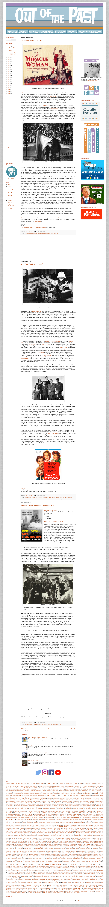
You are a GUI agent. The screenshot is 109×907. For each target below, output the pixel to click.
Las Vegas (63, 845)
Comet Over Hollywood (53, 433)
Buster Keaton (43, 798)
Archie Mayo (82, 789)
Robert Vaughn (58, 872)
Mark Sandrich (21, 852)
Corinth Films (42, 805)
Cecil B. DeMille (62, 799)
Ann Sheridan (77, 787)
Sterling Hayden (76, 879)
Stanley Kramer (27, 879)
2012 (9, 83)
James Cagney (78, 834)
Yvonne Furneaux (56, 892)
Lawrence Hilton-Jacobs (10, 847)
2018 (9, 71)
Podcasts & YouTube (10, 190)
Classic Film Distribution (37, 804)
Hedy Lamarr (13, 829)
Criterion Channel (68, 805)
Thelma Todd (28, 883)
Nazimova (86, 858)
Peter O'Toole (12, 866)
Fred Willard (61, 821)
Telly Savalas (75, 882)
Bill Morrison (10, 793)
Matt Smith (27, 854)
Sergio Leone (24, 876)
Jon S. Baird (78, 841)
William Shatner (76, 891)
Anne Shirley (38, 789)
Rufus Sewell (87, 873)
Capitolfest (50, 798)
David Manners (46, 105)
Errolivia (61, 815)
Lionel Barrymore (33, 499)
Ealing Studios (22, 812)
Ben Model (76, 792)
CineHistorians (59, 802)
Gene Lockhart (62, 822)
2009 (9, 89)
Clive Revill (76, 804)
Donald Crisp (29, 811)
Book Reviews (37, 724)
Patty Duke (84, 862)
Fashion (8, 817)
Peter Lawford (90, 864)
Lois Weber (95, 848)
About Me (10, 202)
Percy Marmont (35, 864)
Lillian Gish (31, 848)
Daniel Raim (50, 806)
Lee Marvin (31, 847)
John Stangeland (36, 841)
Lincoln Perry (50, 848)
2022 (9, 63)
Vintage (100, 886)
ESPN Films (66, 815)
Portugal (75, 866)
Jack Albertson (98, 832)
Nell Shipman (92, 858)
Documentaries (78, 809)
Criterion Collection (76, 805)
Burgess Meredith (13, 798)
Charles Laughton (20, 801)
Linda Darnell (57, 848)
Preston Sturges (9, 867)
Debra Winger (75, 808)
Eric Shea (35, 815)
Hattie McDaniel (47, 355)
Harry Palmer (71, 828)
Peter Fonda (84, 864)
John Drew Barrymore (62, 839)
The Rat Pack (15, 883)
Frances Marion (58, 819)
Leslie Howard (84, 847)
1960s (25, 724)
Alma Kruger (13, 787)
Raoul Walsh (52, 867)
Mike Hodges (13, 857)
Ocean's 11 (14, 861)
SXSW (9, 882)
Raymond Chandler (66, 867)
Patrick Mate (78, 862)
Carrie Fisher (13, 799)
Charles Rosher (28, 801)
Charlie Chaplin (57, 801)
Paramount (42, 862)
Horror (12, 831)
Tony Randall (14, 885)
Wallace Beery (35, 888)
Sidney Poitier (92, 876)
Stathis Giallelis (55, 879)
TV (46, 885)
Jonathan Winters (85, 841)
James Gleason (10, 835)
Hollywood (95, 829)
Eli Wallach (70, 814)
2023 (9, 61)
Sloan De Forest (38, 877)
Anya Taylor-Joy (60, 789)
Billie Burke (26, 793)
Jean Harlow (38, 836)
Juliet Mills (62, 842)
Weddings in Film (60, 889)
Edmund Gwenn (87, 812)
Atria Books (38, 790)
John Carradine (47, 839)
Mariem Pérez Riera (65, 851)
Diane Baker (35, 809)
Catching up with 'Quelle (35, 799)
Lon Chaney (100, 848)
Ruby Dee (75, 873)
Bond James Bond (33, 795)
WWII (63, 499)
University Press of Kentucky (16, 886)
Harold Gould (8, 828)
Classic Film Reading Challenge (10, 194)
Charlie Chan (50, 801)
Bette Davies (82, 792)
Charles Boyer (90, 799)
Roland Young (27, 873)
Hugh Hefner (55, 831)
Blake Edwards (72, 793)
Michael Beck (34, 855)
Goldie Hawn (96, 825)
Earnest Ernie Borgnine (31, 812)
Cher (77, 801)
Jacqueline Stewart (48, 834)
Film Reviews (45, 233)
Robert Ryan (44, 872)
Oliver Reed (41, 861)
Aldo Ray (9, 786)
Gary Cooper (35, 822)
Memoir (100, 854)
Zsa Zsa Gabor (76, 892)
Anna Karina (96, 787)
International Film (63, 832)
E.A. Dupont (16, 812)
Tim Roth (76, 883)
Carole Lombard (96, 798)
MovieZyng (100, 857)
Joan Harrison (96, 838)
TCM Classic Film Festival (51, 882)
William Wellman (83, 891)
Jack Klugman (20, 834)
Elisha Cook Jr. (84, 814)
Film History (57, 817)
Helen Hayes (35, 829)
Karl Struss (73, 842)
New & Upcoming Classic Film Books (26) (37, 737)
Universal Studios (89, 885)
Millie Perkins (32, 857)
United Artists (81, 885)
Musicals (24, 858)
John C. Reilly (39, 839)
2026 (9, 46)
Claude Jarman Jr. (46, 804)
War (70, 888)
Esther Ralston (73, 815)
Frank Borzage (96, 819)
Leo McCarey (56, 847)
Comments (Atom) (31, 730)
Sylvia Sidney (29, 882)
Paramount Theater (50, 862)
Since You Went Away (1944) (32, 264)
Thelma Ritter (21, 883)
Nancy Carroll (41, 858)
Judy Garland (42, 842)
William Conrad (32, 891)
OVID (7, 862)
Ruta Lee (12, 874)
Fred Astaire (40, 821)
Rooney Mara (55, 873)
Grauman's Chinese (28, 826)
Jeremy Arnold (33, 838)
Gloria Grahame (74, 825)
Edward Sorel (43, 814)
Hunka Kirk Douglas (80, 831)
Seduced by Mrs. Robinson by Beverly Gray (37, 505)
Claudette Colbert (31, 497)
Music (19, 858)
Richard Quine (10, 870)
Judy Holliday (49, 842)
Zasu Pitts (63, 892)
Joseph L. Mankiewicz (12, 842)
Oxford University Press (15, 862)
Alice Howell (49, 786)
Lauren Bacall (85, 845)
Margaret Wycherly (41, 851)
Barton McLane (31, 792)
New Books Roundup (11, 860)
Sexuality (30, 876)
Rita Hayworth (39, 870)
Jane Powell (65, 835)
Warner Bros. (18, 889)
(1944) (52, 341)
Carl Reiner (55, 798)
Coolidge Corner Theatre (34, 805)
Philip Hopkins (32, 866)
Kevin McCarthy (49, 844)
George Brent (95, 822)
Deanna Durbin (53, 808)
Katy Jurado (24, 844)
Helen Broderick (21, 829)
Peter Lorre (96, 864)
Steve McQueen (14, 880)
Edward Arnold (11, 814)
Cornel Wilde (49, 805)
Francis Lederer (81, 819)
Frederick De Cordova (69, 821)
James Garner (100, 834)
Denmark (101, 808)
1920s (33, 783)
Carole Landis (88, 798)
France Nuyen (51, 819)
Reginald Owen (13, 869)
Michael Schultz (72, 855)
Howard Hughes (42, 831)
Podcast (71, 866)
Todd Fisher (93, 883)
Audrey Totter (62, 790)
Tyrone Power (51, 885)
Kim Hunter (56, 844)
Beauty (56, 792)
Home (48, 728)
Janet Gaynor (96, 835)
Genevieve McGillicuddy (79, 822)
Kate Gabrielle (80, 842)
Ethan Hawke (79, 815)
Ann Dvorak (58, 787)
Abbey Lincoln (98, 783)
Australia (67, 790)
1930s (25, 233)
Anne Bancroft (30, 724)
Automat (72, 790)
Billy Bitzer (32, 793)
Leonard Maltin (69, 847)
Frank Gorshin (13, 821)
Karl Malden (67, 842)
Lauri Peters (99, 845)
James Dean (93, 834)
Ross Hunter (61, 873)
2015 (9, 77)
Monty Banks (71, 857)
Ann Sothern (84, 787)
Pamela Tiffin (35, 862)
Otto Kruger (83, 861)
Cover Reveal (60, 805)
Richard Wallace (17, 870)
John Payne (23, 841)
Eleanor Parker (63, 814)
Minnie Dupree (46, 857)
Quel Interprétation (30, 867)
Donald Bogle (16, 811)
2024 (9, 59)
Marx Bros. (70, 852)
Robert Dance (68, 870)
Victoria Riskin (78, 886)
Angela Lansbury (27, 787)
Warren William (45, 889)
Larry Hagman (50, 845)
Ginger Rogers (52, 825)
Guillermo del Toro (73, 826)
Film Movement (69, 817)
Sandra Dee (66, 874)
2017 (9, 73)
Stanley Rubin (35, 879)
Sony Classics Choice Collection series (58, 218)
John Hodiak (97, 839)
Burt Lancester (21, 798)
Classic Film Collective (27, 804)
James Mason (25, 835)
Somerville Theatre (57, 877)
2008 (9, 91)
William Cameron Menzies (16, 891)
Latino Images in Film (71, 845)
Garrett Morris (29, 822)
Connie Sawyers (100, 804)
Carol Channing (70, 798)
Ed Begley (40, 812)
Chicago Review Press (91, 801)
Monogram (66, 857)
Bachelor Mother (85, 790)
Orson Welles (73, 861)
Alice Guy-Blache (42, 786)
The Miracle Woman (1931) (31, 40)
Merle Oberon (8, 855)
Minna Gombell (39, 857)
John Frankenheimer (89, 839)
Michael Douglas (65, 855)
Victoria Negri (72, 886)
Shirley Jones (52, 876)
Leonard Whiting (77, 847)
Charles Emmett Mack (10, 801)
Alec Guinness (15, 786)
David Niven (17, 808)
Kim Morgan (61, 844)
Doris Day (58, 811)
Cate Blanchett (46, 799)
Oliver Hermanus (35, 861)
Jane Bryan (47, 835)
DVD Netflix (9, 812)
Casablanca (26, 799)
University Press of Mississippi (32, 886)
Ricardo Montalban (47, 869)
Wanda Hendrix (65, 888)
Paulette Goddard (27, 864)
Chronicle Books (40, 802)
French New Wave (96, 821)
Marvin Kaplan (63, 852)
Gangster (23, 822)
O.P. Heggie (8, 861)
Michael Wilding (80, 855)
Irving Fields (80, 832)
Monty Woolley (65, 349)
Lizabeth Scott (88, 848)
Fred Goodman (46, 821)
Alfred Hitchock (33, 786)
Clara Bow (90, 802)
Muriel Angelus (14, 858)
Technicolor (64, 882)
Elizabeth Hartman (92, 814)
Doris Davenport (52, 811)
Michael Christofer (49, 855)
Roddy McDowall (13, 873)
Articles (9, 186)
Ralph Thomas (38, 867)
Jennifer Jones (32, 344)
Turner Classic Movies (38, 885)
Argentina (88, 789)
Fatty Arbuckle (21, 817)
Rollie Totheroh (34, 873)
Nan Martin (36, 858)
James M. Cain (17, 835)
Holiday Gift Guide (81, 829)
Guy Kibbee (81, 826)
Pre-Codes (56, 233)
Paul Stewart (13, 864)
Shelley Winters (38, 876)
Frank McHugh (25, 821)
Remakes (19, 869)
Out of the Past (11, 178)
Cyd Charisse (83, 805)
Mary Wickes (12, 854)
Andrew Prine (20, 787)
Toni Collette (99, 883)
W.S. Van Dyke (28, 888)
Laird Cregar (19, 845)
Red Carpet (88, 867)
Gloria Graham (66, 825)
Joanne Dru (12, 839)
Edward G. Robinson (27, 814)
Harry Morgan (64, 828)
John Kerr (12, 841)
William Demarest (46, 891)
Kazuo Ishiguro (36, 844)
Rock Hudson (91, 872)
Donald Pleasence (37, 811)
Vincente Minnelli (93, 886)
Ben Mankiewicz (67, 792)
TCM (39, 882)
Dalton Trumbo (98, 805)
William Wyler (91, 891)
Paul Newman (96, 862)
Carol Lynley (76, 798)
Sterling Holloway (84, 879)
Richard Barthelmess (77, 869)
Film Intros (63, 817)
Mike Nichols (58, 724)
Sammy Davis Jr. (58, 874)
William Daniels (39, 891)
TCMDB (23, 488)
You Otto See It (37, 892)
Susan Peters (92, 880)
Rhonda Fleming (39, 869)
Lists (77, 848)
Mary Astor (76, 852)
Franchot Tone (65, 819)
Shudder (80, 876)
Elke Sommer (10, 815)
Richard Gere (100, 869)
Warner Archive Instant (88, 888)
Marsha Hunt (35, 852)
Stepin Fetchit (68, 879)
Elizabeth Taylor (100, 814)
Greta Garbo (55, 826)
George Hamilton (13, 823)
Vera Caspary (47, 886)
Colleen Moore (86, 804)
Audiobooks (49, 790)
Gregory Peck (49, 826)
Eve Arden (93, 815)
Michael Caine (41, 855)
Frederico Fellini (77, 821)
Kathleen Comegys (97, 842)
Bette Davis (88, 792)
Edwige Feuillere (51, 814)
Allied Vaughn (96, 786)
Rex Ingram (32, 869)
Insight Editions (56, 832)
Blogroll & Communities (11, 204)
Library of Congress (18, 848)
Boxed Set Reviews (85, 795)
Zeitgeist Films (69, 892)
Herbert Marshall (61, 829)
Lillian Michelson (38, 848)
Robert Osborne (29, 872)
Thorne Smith (65, 883)
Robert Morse (21, 872)
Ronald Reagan (48, 873)
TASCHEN (35, 882)
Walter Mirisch (50, 888)
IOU (76, 832)
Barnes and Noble (53, 521)
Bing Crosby (50, 793)
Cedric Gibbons (76, 799)
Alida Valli (62, 786)
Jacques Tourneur (57, 834)
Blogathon (79, 793)
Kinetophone (73, 844)
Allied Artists (90, 786)
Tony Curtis (8, 885)
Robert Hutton (83, 870)
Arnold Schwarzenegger (95, 789)
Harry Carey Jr (43, 828)
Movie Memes (92, 857)
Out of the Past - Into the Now (94, 861)
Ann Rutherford (70, 787)
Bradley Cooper (95, 795)
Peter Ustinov (25, 866)
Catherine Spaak (54, 799)
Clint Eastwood (69, 804)
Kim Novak (67, 844)
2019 (9, 69)
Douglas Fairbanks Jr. (83, 811)
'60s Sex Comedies (10, 783)
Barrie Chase (24, 792)
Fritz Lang (13, 822)
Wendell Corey (68, 889)
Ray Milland (58, 867)
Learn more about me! (92, 80)
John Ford (75, 839)
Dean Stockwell (38, 808)
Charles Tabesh (35, 801)
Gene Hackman (50, 822)
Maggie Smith (8, 851)
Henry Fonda (54, 829)
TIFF (70, 883)
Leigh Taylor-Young (42, 847)
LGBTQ (11, 848)
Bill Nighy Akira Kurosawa (18, 793)
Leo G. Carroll (50, 847)
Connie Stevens (10, 805)
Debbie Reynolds (61, 808)
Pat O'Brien (58, 862)
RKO (50, 870)
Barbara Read (8, 792)
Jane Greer (58, 835)
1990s (86, 783)
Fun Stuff (18, 822)
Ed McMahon (45, 812)
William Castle (24, 891)
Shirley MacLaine (60, 876)
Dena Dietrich (95, 808)
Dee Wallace (81, 808)
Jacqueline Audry (41, 834)
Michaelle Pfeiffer (87, 855)
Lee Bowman (19, 847)
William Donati (54, 891)
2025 (9, 57)
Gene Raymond (69, 822)
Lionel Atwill (63, 848)
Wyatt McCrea (29, 892)
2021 (9, 65)
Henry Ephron (47, 829)
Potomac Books (91, 866)
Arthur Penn (32, 790)
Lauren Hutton (92, 845)
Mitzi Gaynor (59, 857)
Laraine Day (32, 845)
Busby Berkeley (36, 798)
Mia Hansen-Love (27, 855)
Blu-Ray (96, 793)
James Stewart (32, 835)
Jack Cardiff (8, 834)
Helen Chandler (28, 829)
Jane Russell (71, 835)
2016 (9, 75)
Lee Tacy (36, 847)
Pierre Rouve (58, 866)
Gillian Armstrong (35, 825)
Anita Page (46, 787)
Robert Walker (40, 352)
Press (9, 198)
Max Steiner (39, 499)
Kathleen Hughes (9, 844)
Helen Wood (41, 829)
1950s (55, 783)
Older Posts (72, 728)
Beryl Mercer (54, 108)
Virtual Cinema (16, 888)
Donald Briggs (23, 811)
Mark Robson (14, 852)
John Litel (17, 841)
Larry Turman (53, 724)
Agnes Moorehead (25, 358)
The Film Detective (96, 882)
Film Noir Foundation (86, 817)
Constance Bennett (18, 805)
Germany (23, 825)
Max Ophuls (60, 854)
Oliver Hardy (27, 861)
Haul (95, 828)
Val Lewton (42, 886)
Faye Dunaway (34, 817)
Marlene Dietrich (28, 852)
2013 (9, 81)
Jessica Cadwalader (47, 838)
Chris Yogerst (10, 802)
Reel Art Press (95, 867)
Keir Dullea (43, 844)
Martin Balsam (41, 852)
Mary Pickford (94, 852)
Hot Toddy (28, 831)
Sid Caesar (86, 876)
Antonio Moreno (53, 789)
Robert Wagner (65, 872)
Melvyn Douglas (94, 854)
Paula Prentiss (20, 864)
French (90, 821)
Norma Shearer (67, 860)
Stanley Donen (20, 879)
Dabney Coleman (90, 805)
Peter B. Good (69, 864)
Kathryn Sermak (17, 844)
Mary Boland (82, 852)
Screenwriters (8, 876)
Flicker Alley (34, 819)
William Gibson (61, 891)
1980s (80, 783)
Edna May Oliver (100, 812)
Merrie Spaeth (15, 855)
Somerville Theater (47, 877)
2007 (9, 93)
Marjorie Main (89, 851)
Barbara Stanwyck (25, 93)
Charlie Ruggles (64, 801)
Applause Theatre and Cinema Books (72, 789)
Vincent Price (85, 886)
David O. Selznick (36, 311)
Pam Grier (23, 862)
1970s (75, 783)
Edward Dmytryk (18, 814)
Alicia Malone (56, 786)
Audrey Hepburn (55, 790)
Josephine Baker (20, 842)
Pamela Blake (28, 862)
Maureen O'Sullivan (52, 854)
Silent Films (16, 878)
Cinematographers (76, 802)
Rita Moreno (45, 870)
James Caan (71, 834)
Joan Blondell (67, 838)
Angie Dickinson (36, 787)
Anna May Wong (17, 789)
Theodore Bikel (34, 883)
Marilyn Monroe (74, 851)
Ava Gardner (77, 790)
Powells (61, 521)
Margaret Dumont (25, 851)
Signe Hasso (100, 876)
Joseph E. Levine (99, 841)
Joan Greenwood (89, 838)
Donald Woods (44, 811)
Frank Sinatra (33, 821)
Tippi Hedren (87, 883)
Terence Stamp (82, 882)
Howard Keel (49, 831)
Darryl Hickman (71, 806)
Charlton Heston (72, 801)
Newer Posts (24, 728)
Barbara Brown (98, 790)
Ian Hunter (98, 831)
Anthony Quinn (46, 789)
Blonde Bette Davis (87, 793)
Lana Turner (26, 845)
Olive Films (20, 861)
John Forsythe (81, 839)
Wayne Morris (52, 889)
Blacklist (66, 793)
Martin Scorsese (49, 852)
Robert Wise (78, 872)
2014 (9, 79)
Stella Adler (62, 879)
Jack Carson (14, 834)
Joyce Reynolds (28, 842)
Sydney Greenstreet (21, 882)
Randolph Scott (46, 867)
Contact (9, 197)
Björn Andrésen (61, 793)
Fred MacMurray (54, 821)
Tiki (72, 883)
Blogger (78, 900)
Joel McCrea (26, 839)
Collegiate (93, 804)
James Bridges (64, 834)
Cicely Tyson (46, 802)
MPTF (9, 858)
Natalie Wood (69, 858)
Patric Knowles (64, 862)
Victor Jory (66, 886)
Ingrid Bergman (48, 832)
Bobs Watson (26, 795)
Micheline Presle (95, 855)
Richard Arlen (62, 869)
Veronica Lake (54, 886)
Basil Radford (37, 792)
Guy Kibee (87, 826)
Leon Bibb (62, 847)
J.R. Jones (93, 832)
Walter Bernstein (43, 888)
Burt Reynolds (28, 798)
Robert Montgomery (13, 872)
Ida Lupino (14, 832)
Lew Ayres (97, 847)
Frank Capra (50, 233)
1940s (25, 497)
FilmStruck (28, 819)
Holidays (89, 829)
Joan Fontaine (82, 838)
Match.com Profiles (19, 854)
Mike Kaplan (20, 857)
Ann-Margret (90, 787)
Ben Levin (60, 792)
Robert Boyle (61, 870)
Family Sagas (98, 815)
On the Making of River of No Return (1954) (38, 752)
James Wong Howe (39, 835)
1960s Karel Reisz (69, 783)
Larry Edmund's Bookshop (41, 845)
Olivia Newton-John (65, 861)
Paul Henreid (89, 862)
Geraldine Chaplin (9, 825)
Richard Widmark (32, 870)
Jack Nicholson (27, 834)
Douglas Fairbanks (73, 811)
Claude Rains (53, 804)
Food (39, 819)
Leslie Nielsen (91, 847)
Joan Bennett (61, 838)
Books (41, 724)
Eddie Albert (51, 812)
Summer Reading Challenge (49, 880)
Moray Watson (85, 857)
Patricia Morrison (71, 862)
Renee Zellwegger (25, 869)
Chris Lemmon (100, 801)
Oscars (78, 861)
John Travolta (43, 841)
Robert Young (84, 872)
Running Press (94, 873)
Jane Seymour (77, 835)
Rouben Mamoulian (68, 873)
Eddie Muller (58, 812)
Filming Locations (20, 819)
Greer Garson (35, 826)
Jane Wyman (90, 835)
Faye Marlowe (40, 817)
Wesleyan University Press (78, 889)
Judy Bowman (35, 842)
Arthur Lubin (26, 790)
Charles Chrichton (98, 799)
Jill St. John (54, 838)
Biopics (55, 793)
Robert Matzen (89, 870)
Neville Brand (99, 858)
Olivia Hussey (57, 861)
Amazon (46, 521)
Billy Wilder (37, 793)
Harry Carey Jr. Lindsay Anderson (54, 828)
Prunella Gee (22, 867)
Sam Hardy (53, 96)
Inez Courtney (20, 832)
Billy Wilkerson (43, 793)
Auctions (43, 790)
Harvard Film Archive (80, 828)
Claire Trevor (84, 802)
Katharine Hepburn (89, 842)
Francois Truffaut (89, 819)
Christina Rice (16, 802)
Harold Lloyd (21, 828)
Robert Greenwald (75, 870)
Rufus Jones (81, 873)
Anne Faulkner (32, 789)
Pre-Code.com (37, 221)
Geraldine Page (17, 825)
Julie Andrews (55, 842)
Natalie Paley (63, 858)
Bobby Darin (19, 795)
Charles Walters (43, 801)
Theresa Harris (41, 883)
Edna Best (93, 812)
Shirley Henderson (45, 876)
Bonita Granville (41, 795)
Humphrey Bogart (69, 831)
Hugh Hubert (61, 831)
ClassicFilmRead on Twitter (11, 207)
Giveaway (59, 825)
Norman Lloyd (97, 860)
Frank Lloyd (19, 821)
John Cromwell (42, 405)
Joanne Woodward (19, 839)
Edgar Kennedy (65, 812)
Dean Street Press (46, 808)
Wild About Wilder (93, 889)
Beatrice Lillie (44, 792)
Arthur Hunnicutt (13, 790)
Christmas (23, 802)
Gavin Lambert (42, 822)
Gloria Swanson (82, 825)
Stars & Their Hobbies (44, 879)
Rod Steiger (97, 872)
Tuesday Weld (28, 885)
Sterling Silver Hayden (94, 879)
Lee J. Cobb (25, 847)
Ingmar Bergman (40, 832)
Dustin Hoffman (46, 724)
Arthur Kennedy (20, 790)
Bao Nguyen (92, 790)
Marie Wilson (49, 851)
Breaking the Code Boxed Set (28, 797)
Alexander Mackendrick (24, 786)
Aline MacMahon (69, 786)
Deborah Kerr (68, 808)
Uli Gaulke (57, 885)
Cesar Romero (83, 799)
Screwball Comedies (16, 876)
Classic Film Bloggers (15, 804)
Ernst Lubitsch (49, 815)
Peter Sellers (19, 866)
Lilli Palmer (26, 848)
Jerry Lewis (40, 838)
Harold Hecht (15, 828)
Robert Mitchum (98, 870)
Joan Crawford (75, 838)
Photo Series (45, 866)
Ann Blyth (52, 787)
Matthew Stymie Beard (34, 854)
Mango (14, 851)
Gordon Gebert (14, 826)
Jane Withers (84, 835)
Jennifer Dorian (19, 838)
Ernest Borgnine (42, 815)
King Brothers (79, 844)
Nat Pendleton (48, 858)
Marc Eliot (19, 851)
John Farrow (69, 839)
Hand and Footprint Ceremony (95, 826)
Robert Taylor (50, 872)
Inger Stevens (33, 832)
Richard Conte (93, 869)
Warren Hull (32, 889)
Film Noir (76, 817)
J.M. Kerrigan (86, 832)
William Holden (68, 891)
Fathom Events (14, 817)
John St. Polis (28, 841)
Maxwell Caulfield (80, 854)
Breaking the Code (16, 796)
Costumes (55, 805)
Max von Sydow (73, 854)
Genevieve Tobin (88, 822)
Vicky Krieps (60, 886)
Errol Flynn (56, 815)
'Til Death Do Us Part (21, 783)
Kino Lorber (26, 499)
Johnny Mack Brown (64, 841)
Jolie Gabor (72, 841)
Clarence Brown (96, 802)
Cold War (81, 804)
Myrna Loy (30, 858)
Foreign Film (44, 819)
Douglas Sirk (91, 811)
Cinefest (52, 802)
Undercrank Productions (73, 885)
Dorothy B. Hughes (65, 811)
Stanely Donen (13, 879)
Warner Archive (77, 888)
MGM (21, 855)
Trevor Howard (21, 885)
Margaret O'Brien (33, 851)
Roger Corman (20, 873)
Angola (41, 787)
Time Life (81, 883)
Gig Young (29, 825)
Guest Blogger (63, 826)
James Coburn (86, 834)
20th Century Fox (91, 783)
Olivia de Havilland (49, 861)
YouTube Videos (47, 892)
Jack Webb (34, 834)
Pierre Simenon (65, 866)
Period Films (42, 864)
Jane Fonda (52, 835)
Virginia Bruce (8, 888)
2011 (9, 85)
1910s (29, 783)
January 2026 (12, 47)
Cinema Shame (67, 802)
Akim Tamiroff (69, 784)
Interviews (10, 200)
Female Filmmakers (49, 817)
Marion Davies (82, 851)
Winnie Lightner (98, 891)
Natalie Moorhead (56, 858)
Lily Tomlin (45, 848)
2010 (9, 87)
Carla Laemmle (62, 798)
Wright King (19, 892)
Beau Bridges (50, 792)
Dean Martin (32, 808)
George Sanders (66, 823)
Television (69, 882)
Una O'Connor (63, 885)
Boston (77, 795)
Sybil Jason (14, 882)
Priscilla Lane (16, 867)
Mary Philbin (88, 852)
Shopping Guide (74, 876)
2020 (9, 67)
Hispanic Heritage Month (71, 829)
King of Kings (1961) (33, 760)
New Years (20, 859)
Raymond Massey (75, 867)
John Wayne (49, 841)
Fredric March (84, 821)
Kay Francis (30, 844)
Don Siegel (10, 811)
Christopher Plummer (30, 802)
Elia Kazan (76, 814)
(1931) (41, 93)
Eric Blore (30, 815)
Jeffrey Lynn (13, 838)
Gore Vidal (21, 826)
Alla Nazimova (77, 786)
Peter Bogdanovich (76, 864)
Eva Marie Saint (86, 815)
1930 (38, 783)
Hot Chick (23, 831)
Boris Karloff (72, 795)
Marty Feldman (56, 852)
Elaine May (57, 814)
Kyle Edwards (13, 845)
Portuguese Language (83, 866)
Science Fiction (85, 874)
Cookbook (25, 805)
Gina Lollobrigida (43, 825)
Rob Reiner (56, 870)
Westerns (86, 889)
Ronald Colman (41, 873)
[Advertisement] (48, 248)
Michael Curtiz (57, 855)
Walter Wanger (57, 888)
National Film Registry (78, 858)
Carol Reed (82, 798)
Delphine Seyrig (88, 808)
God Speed (89, 825)
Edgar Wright (71, 812)
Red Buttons (82, 867)
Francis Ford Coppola (73, 819)
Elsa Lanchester (17, 815)
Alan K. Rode (88, 784)
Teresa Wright (88, 882)
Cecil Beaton (69, 799)
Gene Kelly (56, 822)
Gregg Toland (42, 826)
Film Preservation (95, 817)
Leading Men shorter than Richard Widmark (38, 745)
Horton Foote (17, 831)
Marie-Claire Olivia (56, 851)
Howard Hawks (34, 831)
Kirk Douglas (95, 844)
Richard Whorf (24, 870)
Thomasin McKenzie (57, 883)
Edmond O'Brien (79, 812)
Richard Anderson (55, 869)
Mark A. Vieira (96, 851)
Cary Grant (20, 799)
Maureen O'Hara (43, 854)
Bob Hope (13, 795)
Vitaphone (22, 888)
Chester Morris (82, 801)
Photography (52, 866)
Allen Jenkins (84, 786)
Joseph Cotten (63, 347)
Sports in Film (96, 877)
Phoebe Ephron (39, 866)
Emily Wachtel (24, 815)
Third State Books (49, 883)
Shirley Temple (45, 344)
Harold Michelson (28, 828)
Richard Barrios (69, 869)
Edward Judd (37, 814)
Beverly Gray (100, 792)
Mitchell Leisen (53, 857)
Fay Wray (27, 817)
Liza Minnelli (82, 848)
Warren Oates (38, 889)
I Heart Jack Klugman (90, 831)
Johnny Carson (56, 841)
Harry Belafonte (36, 828)
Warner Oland (25, 889)
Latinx (80, 845)
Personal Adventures (53, 864)
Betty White (94, 792)
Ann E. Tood (64, 787)
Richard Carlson (86, 869)
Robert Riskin (37, 872)
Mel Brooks (87, 854)
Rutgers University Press (21, 874)
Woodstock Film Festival (10, 892)
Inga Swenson (26, 832)
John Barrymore (33, 839)
